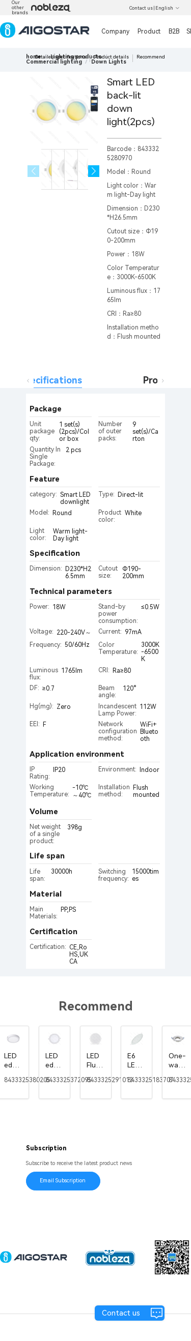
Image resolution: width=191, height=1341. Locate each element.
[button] (94, 171)
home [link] (33, 56)
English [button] (167, 8)
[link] (54, 61)
